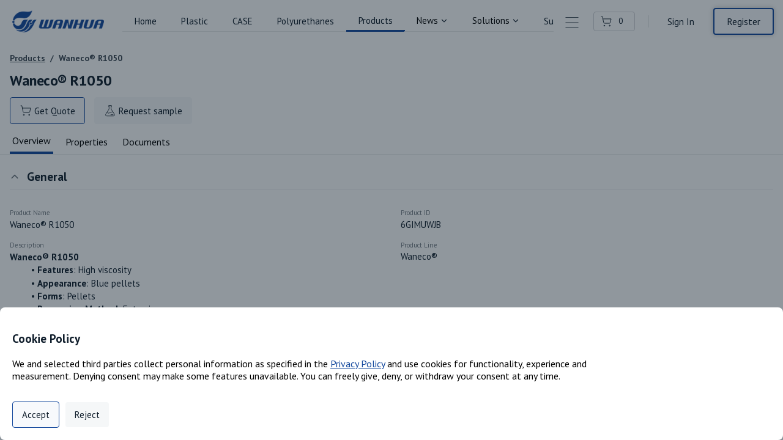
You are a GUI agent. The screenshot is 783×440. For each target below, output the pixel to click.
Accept (36, 414)
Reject (87, 414)
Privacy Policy (357, 364)
